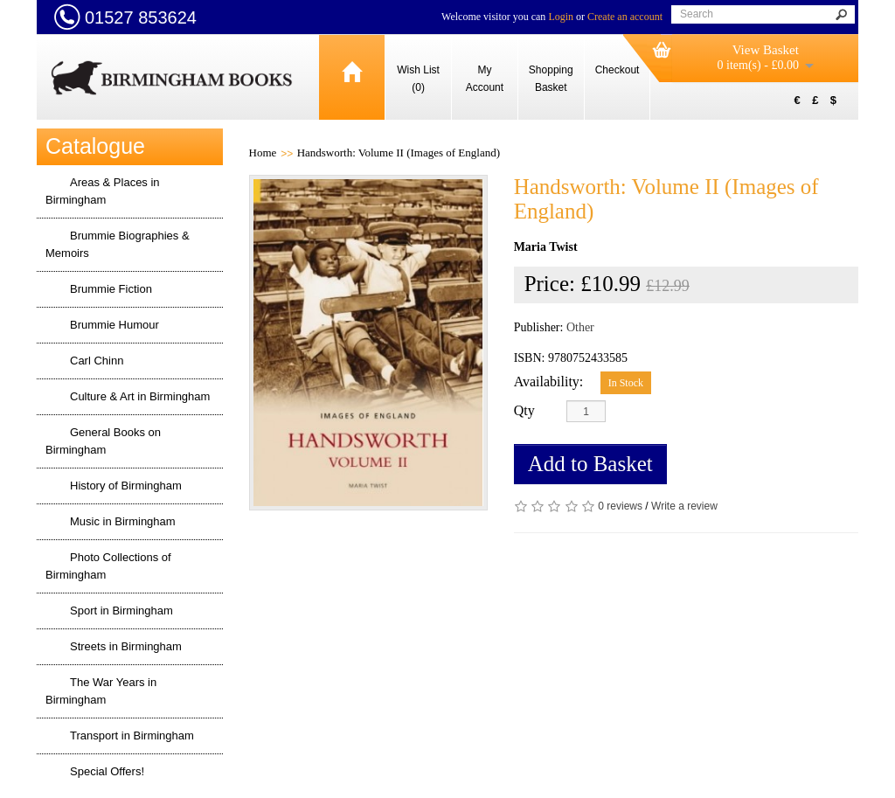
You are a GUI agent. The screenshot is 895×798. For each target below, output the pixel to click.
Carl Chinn (96, 360)
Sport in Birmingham (121, 610)
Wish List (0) (418, 79)
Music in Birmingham (123, 521)
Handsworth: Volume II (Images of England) (398, 152)
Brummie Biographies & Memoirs (117, 244)
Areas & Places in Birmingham (102, 191)
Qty (524, 410)
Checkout (617, 70)
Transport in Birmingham (132, 735)
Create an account (625, 16)
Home (263, 152)
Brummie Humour (114, 324)
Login (560, 16)
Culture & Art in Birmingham (140, 396)
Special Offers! (107, 771)
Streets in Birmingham (126, 646)
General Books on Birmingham (103, 441)
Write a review (684, 506)
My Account (484, 79)
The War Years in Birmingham (100, 691)
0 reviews (620, 506)
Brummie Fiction (111, 288)
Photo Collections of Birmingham (108, 566)
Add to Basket (590, 463)
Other (580, 327)
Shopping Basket (551, 79)
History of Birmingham (126, 485)
